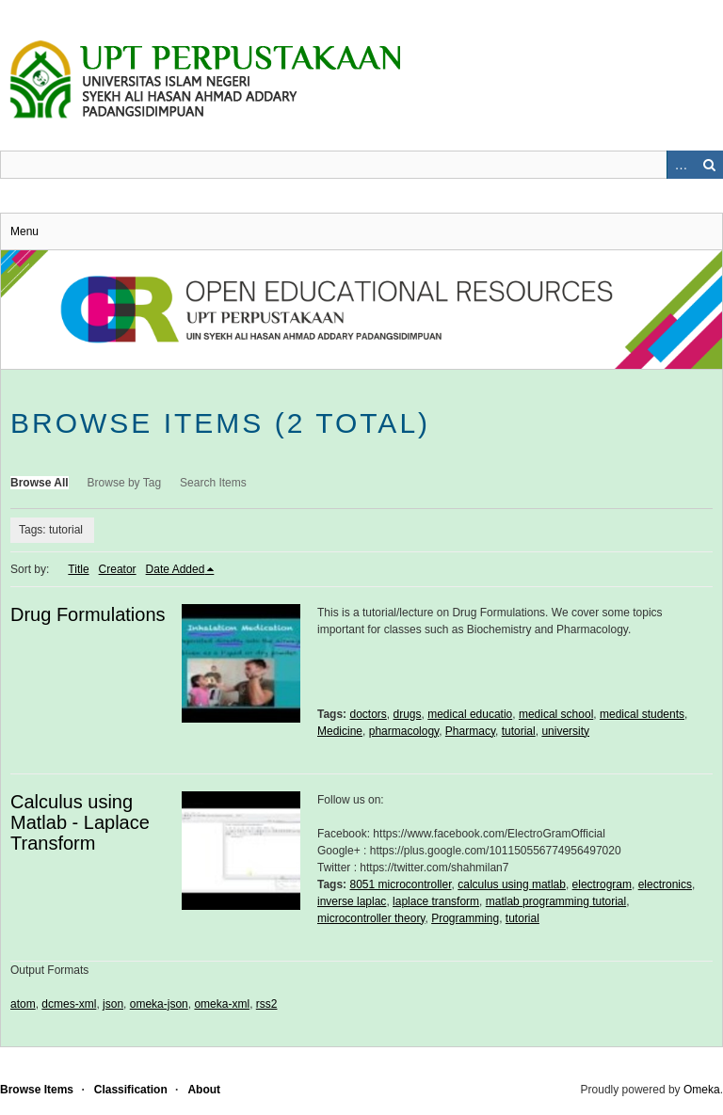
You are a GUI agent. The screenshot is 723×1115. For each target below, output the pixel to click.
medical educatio (469, 714)
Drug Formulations (88, 614)
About (203, 1089)
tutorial (519, 731)
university (565, 731)
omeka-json (159, 1004)
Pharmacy (470, 731)
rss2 (267, 1004)
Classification (131, 1089)
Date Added (175, 569)
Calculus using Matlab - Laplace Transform (80, 822)
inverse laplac (351, 901)
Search (709, 165)
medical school (556, 714)
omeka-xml (221, 1004)
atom (23, 1004)
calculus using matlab (512, 884)
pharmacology (404, 731)
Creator (118, 569)
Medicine (339, 731)
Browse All (39, 482)
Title (78, 569)
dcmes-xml (68, 1004)
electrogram (602, 884)
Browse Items (36, 1089)
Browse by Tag (125, 482)
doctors (367, 714)
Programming (465, 918)
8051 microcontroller (400, 884)
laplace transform (436, 901)
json (113, 1004)
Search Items (213, 482)
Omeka (701, 1089)
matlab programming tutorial (556, 901)
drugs (408, 714)
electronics (665, 884)
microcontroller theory (371, 918)
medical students (642, 714)
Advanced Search (681, 165)
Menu (24, 231)
